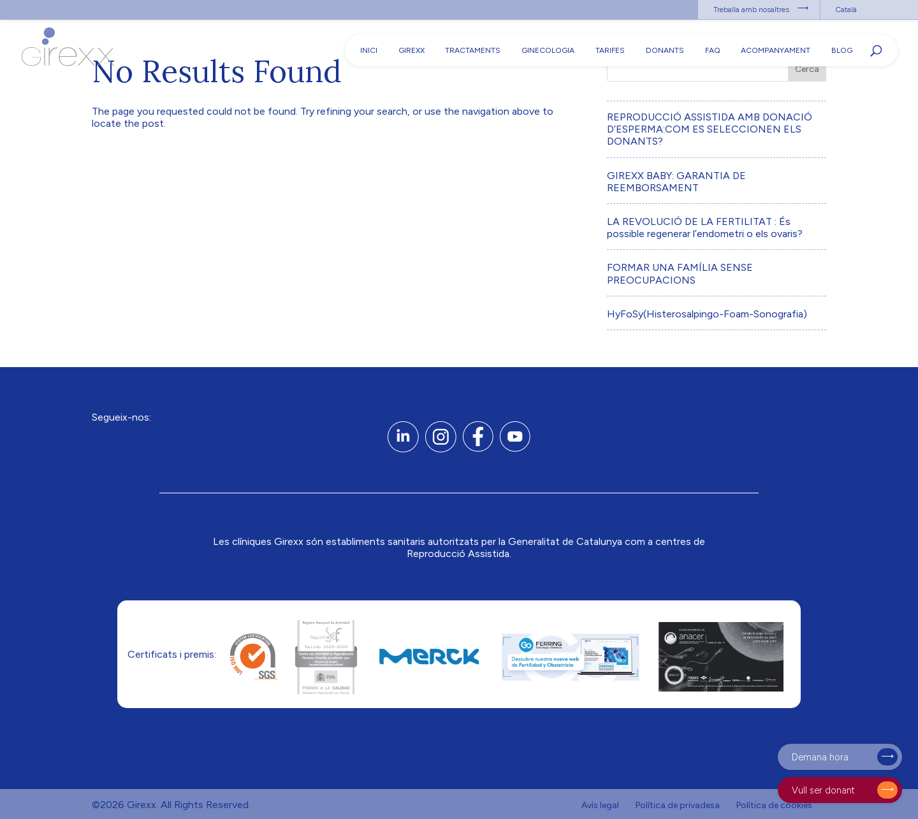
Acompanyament (775, 50)
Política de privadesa (678, 805)
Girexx (411, 50)
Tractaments (472, 50)
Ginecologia (547, 50)
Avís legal (600, 805)
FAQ (712, 50)
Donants (665, 50)
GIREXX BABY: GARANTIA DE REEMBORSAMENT (676, 182)
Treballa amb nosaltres (751, 9)
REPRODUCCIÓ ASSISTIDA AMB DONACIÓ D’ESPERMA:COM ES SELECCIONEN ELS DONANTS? (709, 129)
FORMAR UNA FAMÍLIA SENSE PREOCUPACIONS (680, 273)
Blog (841, 50)
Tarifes (610, 50)
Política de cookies (774, 805)
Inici (368, 50)
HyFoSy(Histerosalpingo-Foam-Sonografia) (707, 314)
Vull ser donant (823, 790)
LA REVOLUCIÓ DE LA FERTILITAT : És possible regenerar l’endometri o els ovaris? (705, 227)
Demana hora (820, 757)
